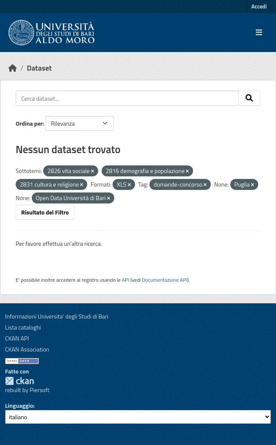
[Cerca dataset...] (127, 98)
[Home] (12, 68)
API (126, 280)
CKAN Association (27, 349)
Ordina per (29, 123)
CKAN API (17, 338)
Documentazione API (164, 280)
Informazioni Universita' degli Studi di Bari (56, 316)
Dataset (39, 68)
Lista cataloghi (23, 327)
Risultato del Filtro (45, 212)
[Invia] (249, 98)
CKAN (19, 380)
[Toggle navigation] (259, 32)
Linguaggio (19, 405)
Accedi (259, 6)
